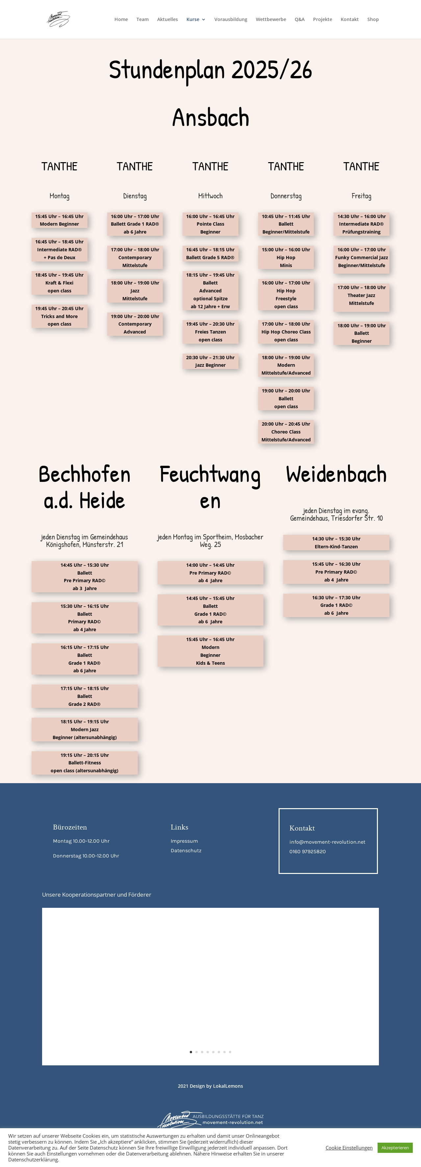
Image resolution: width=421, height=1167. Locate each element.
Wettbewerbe (271, 19)
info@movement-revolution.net (327, 842)
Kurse (192, 19)
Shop (373, 19)
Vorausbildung (230, 19)
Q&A (300, 19)
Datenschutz (186, 850)
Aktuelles (167, 19)
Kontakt (350, 19)
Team (142, 19)
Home (121, 19)
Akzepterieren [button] (395, 1148)
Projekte (322, 19)
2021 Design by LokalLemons (210, 1086)
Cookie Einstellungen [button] (349, 1148)
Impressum (184, 841)
